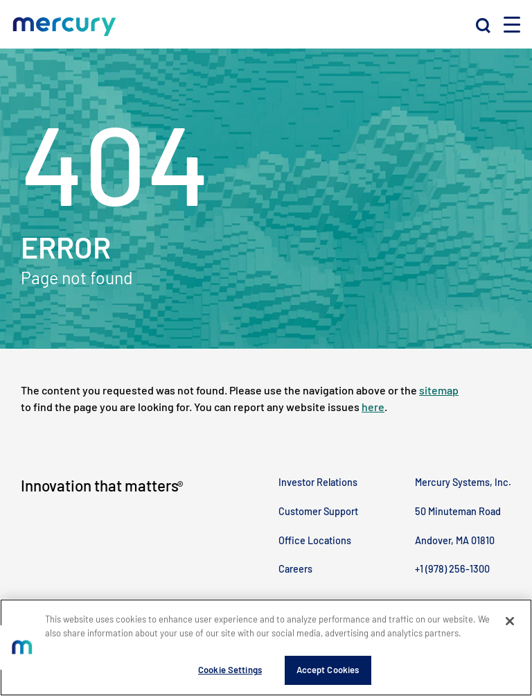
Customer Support (318, 511)
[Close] (510, 621)
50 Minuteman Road (458, 511)
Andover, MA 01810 (455, 540)
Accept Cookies (328, 669)
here (373, 406)
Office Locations (314, 540)
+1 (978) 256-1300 (452, 569)
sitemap (439, 390)
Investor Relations (317, 482)
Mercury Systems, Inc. (463, 482)
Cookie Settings (230, 669)
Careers (295, 569)
